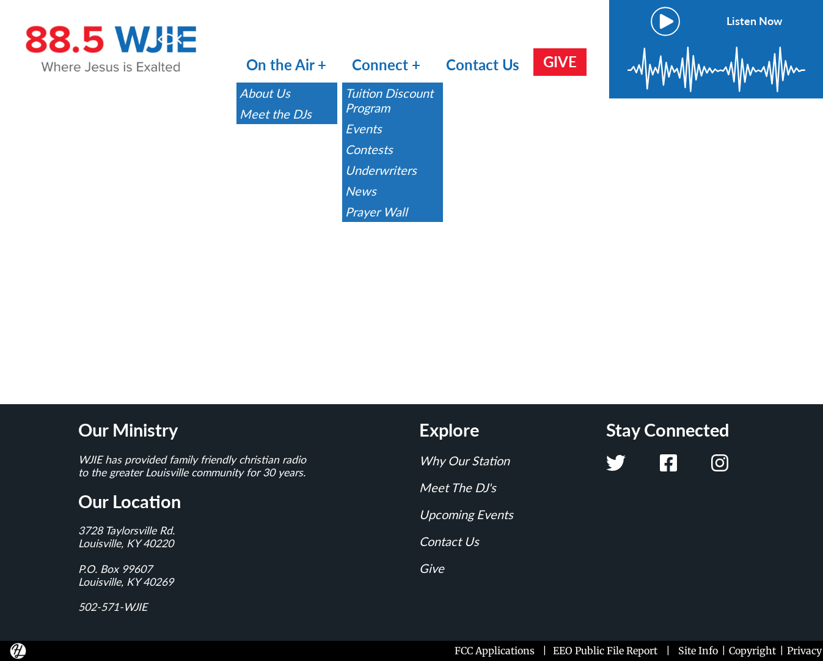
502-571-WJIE (112, 606)
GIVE (560, 61)
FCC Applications (497, 650)
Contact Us (482, 64)
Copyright (752, 650)
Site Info (698, 650)
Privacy (804, 650)
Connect (382, 64)
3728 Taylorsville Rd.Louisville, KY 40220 (126, 537)
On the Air (280, 64)
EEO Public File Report (605, 650)
